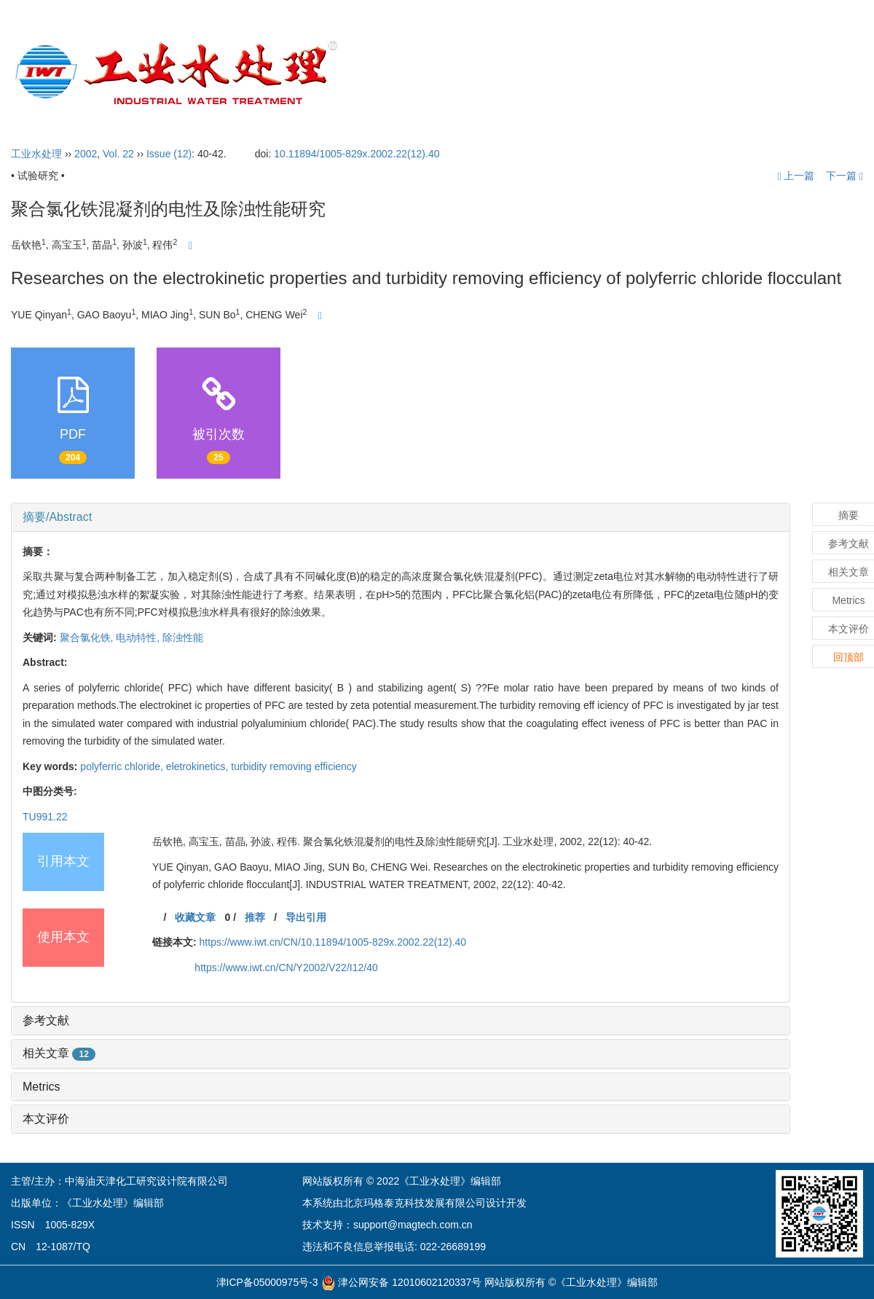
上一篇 (795, 175)
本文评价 (46, 1118)
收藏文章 (195, 917)
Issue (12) (169, 154)
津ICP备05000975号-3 (267, 1282)
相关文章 (59, 1053)
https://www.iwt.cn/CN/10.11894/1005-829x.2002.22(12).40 (333, 942)
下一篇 (844, 175)
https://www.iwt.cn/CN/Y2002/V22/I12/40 (285, 967)
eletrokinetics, (198, 766)
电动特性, (139, 637)
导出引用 (306, 917)
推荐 (255, 917)
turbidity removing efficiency (293, 766)
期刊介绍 (461, 73)
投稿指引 (610, 73)
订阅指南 (759, 73)
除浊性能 (182, 637)
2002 (85, 154)
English (827, 73)
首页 (396, 73)
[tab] (401, 517)
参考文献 (46, 1020)
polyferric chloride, (123, 766)
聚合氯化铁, (88, 637)
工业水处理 (36, 154)
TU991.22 (45, 817)
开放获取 (686, 73)
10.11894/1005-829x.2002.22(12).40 (356, 154)
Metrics (41, 1086)
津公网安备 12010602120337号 (401, 1282)
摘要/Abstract (57, 517)
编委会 (535, 73)
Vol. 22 (118, 154)
